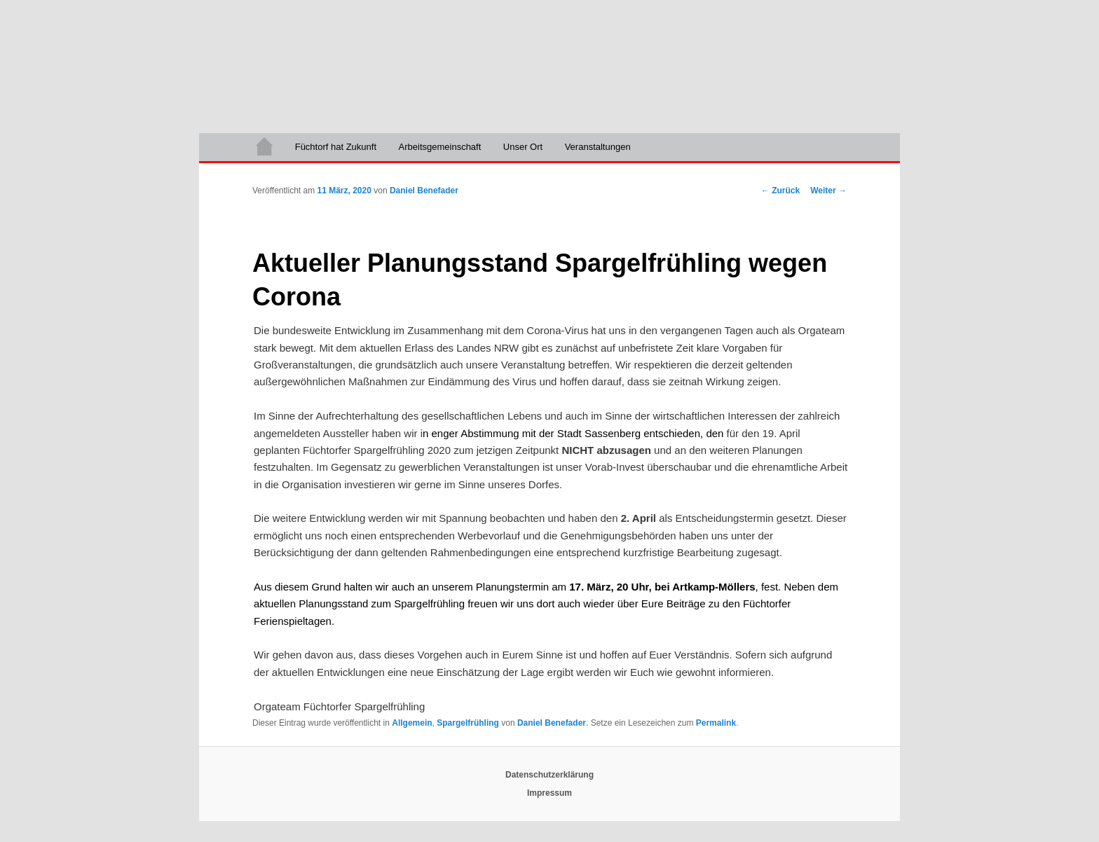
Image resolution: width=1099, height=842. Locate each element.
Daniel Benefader (424, 190)
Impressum (549, 793)
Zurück (780, 190)
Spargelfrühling (468, 723)
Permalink (716, 723)
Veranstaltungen (598, 147)
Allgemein (412, 723)
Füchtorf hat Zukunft (335, 147)
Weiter (828, 190)
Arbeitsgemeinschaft (440, 147)
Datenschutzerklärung (549, 775)
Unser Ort (522, 147)
